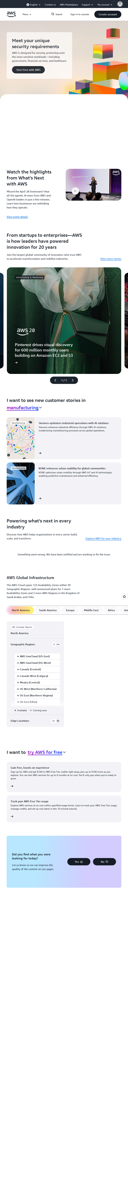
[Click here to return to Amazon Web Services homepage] (11, 16)
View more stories (110, 258)
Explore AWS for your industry (103, 538)
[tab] (21, 610)
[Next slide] (74, 380)
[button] (107, 14)
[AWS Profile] (120, 4)
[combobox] (24, 408)
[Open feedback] (124, 596)
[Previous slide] (54, 380)
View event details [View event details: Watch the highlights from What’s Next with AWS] (17, 216)
